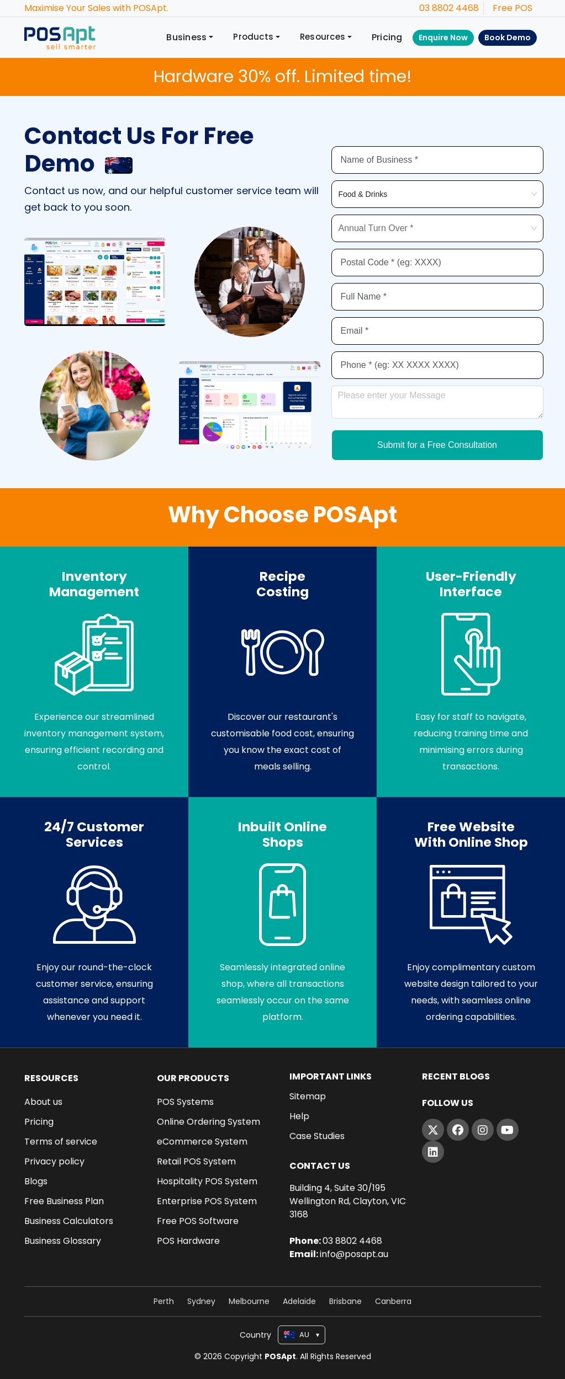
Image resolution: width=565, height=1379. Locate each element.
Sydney (201, 1301)
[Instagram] (483, 1130)
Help (299, 1116)
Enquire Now (443, 37)
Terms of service (60, 1141)
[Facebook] (458, 1130)
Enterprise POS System (207, 1201)
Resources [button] (322, 36)
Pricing (387, 37)
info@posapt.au (354, 1254)
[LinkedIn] (433, 1152)
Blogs (35, 1181)
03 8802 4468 (449, 8)
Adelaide (299, 1301)
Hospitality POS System (207, 1181)
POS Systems (185, 1102)
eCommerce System (202, 1141)
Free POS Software (198, 1221)
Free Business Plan (64, 1201)
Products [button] (253, 36)
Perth (164, 1301)
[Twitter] (433, 1130)
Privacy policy (54, 1161)
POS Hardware (188, 1241)
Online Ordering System (208, 1122)
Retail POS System (196, 1161)
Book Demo (507, 37)
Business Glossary (62, 1241)
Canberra (393, 1301)
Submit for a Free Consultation (437, 446)
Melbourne (249, 1301)
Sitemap (307, 1096)
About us (43, 1102)
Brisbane (345, 1301)
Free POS (512, 8)
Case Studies (317, 1136)
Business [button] (186, 37)
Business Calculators (68, 1221)
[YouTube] (508, 1130)
